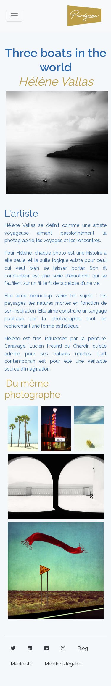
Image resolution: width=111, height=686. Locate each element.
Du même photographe (32, 389)
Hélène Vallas (55, 81)
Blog (83, 648)
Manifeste (21, 664)
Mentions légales (63, 664)
